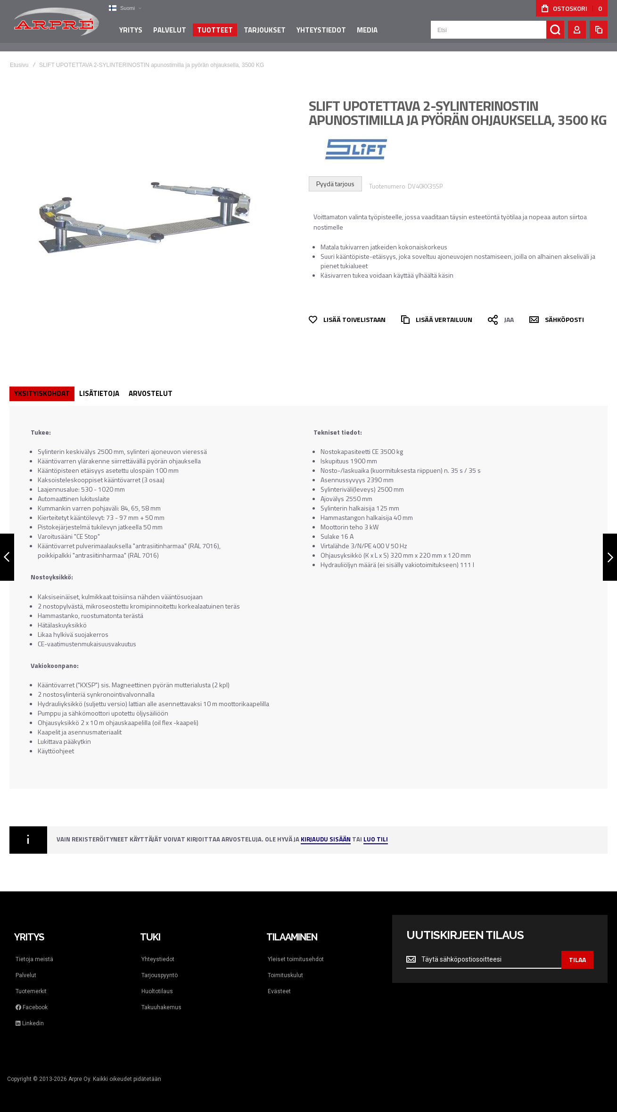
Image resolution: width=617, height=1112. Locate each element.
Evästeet (279, 991)
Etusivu (19, 65)
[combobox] (497, 34)
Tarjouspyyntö (159, 975)
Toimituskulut (285, 975)
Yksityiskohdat (42, 393)
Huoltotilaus (157, 991)
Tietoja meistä (34, 959)
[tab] (41, 394)
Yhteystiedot (157, 959)
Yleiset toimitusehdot (296, 959)
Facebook (32, 1007)
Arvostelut (151, 393)
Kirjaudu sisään (326, 840)
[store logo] (56, 25)
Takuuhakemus (161, 1007)
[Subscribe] (577, 960)
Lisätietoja (99, 393)
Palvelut (26, 975)
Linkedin (30, 1023)
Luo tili (375, 840)
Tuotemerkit (31, 991)
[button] (125, 8)
